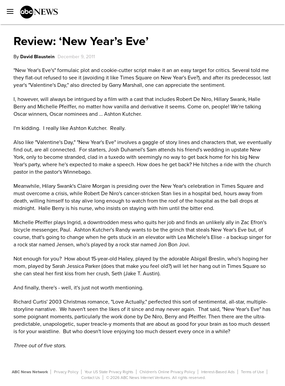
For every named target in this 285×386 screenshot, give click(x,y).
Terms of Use (252, 372)
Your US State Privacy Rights (109, 372)
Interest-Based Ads (218, 372)
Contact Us (90, 377)
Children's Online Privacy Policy (167, 372)
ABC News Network (30, 372)
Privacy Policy (66, 372)
